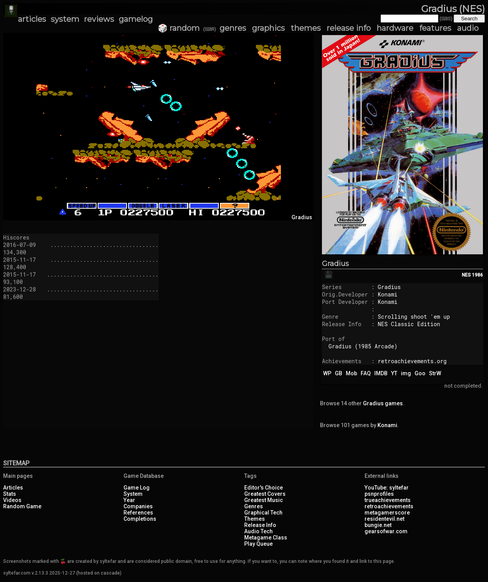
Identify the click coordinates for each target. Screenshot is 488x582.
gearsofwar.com (386, 531)
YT (394, 373)
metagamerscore (387, 512)
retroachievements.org (412, 361)
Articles (13, 487)
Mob (351, 373)
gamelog (136, 19)
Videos (12, 500)
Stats (9, 494)
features (435, 28)
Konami (387, 294)
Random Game (22, 506)
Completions (139, 519)
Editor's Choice (263, 487)
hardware (395, 28)
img (406, 373)
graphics (268, 28)
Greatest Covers (265, 494)
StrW (435, 373)
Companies (138, 506)
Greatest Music (263, 500)
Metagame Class (265, 537)
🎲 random (179, 28)
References (138, 512)
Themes (254, 519)
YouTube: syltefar (387, 487)
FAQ (366, 373)
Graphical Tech (263, 512)
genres (233, 28)
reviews (99, 19)
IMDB (381, 373)
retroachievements (389, 506)
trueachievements (388, 500)
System (133, 494)
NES (466, 275)
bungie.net (378, 525)
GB (338, 373)
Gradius (335, 263)
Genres (253, 506)
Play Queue (258, 544)
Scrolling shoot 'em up (414, 316)
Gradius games (383, 403)
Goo (420, 373)
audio (468, 28)
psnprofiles (379, 494)
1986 (477, 275)
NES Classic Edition (409, 324)
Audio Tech (258, 531)
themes (306, 28)
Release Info (260, 525)
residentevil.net (384, 519)
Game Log (136, 487)
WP (327, 373)
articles (32, 19)
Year (129, 500)
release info (349, 28)
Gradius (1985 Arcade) (363, 346)
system (65, 19)
